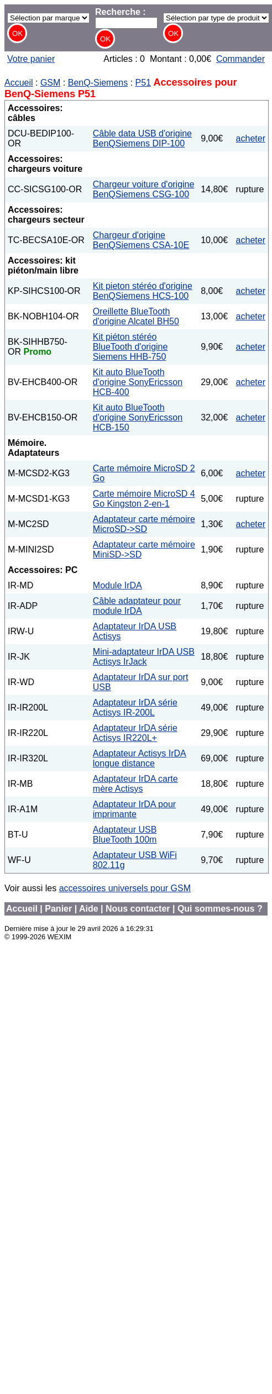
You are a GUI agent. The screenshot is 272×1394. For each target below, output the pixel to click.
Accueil (18, 82)
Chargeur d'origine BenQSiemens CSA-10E (141, 240)
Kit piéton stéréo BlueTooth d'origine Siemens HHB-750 (130, 346)
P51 (143, 82)
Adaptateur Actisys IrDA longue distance (139, 758)
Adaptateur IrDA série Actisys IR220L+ (135, 733)
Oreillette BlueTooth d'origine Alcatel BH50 (136, 316)
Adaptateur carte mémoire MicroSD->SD (144, 524)
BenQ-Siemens (98, 82)
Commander (240, 59)
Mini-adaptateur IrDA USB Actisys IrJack (144, 656)
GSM (50, 82)
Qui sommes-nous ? (220, 908)
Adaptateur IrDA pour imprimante (134, 809)
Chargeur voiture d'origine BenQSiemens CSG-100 (144, 189)
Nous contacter (138, 908)
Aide (88, 908)
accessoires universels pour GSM (125, 888)
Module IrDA (117, 585)
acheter (250, 138)
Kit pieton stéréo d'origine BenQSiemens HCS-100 (142, 291)
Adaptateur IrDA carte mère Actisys (135, 783)
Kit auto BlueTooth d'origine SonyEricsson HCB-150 (137, 417)
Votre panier (31, 59)
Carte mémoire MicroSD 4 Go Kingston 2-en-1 (144, 498)
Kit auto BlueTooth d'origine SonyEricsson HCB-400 (137, 382)
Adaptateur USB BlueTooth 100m (125, 834)
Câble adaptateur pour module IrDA (137, 606)
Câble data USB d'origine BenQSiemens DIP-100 (142, 138)
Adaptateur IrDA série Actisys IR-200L (135, 707)
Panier (58, 908)
